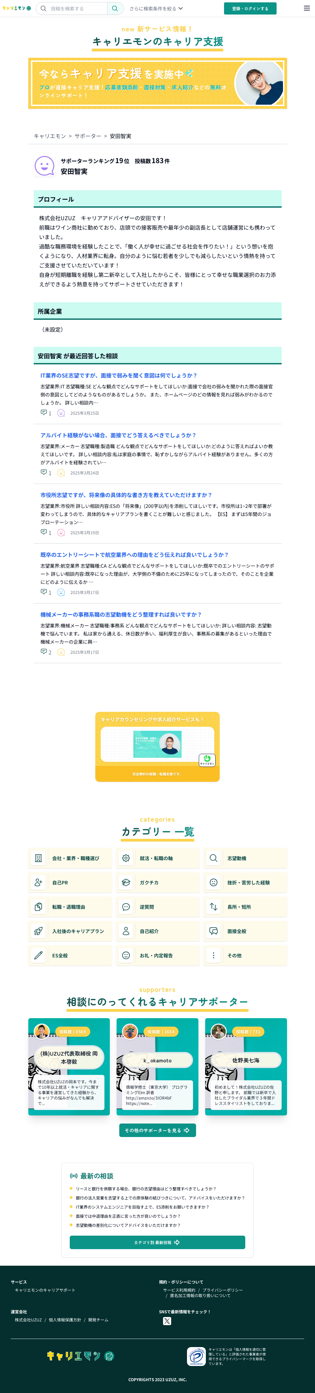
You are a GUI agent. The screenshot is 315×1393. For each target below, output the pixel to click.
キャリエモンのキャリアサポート (45, 1290)
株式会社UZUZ (28, 1319)
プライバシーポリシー (222, 1290)
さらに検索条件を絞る (156, 8)
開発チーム (98, 1319)
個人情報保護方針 (65, 1319)
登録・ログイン (250, 8)
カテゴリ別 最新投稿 (157, 1242)
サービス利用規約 (179, 1290)
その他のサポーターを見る (158, 1130)
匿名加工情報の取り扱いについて (200, 1295)
